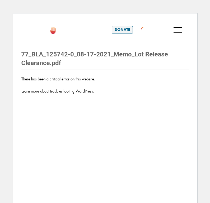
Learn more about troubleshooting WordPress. (57, 91)
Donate (122, 29)
